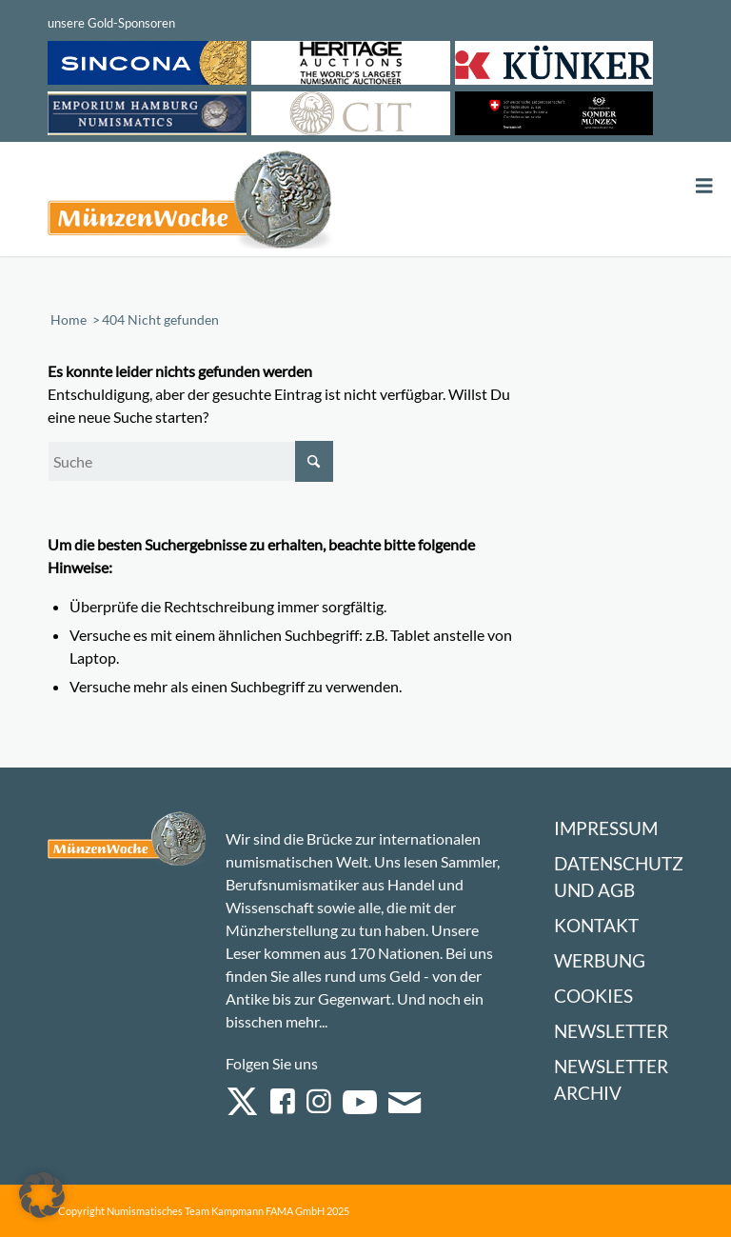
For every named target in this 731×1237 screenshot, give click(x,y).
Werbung (599, 960)
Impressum (606, 828)
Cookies (593, 996)
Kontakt (596, 925)
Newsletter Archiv (611, 1079)
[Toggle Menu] (704, 186)
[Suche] (190, 461)
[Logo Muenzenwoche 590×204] (190, 203)
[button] (42, 1195)
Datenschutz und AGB (618, 876)
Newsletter (611, 1031)
